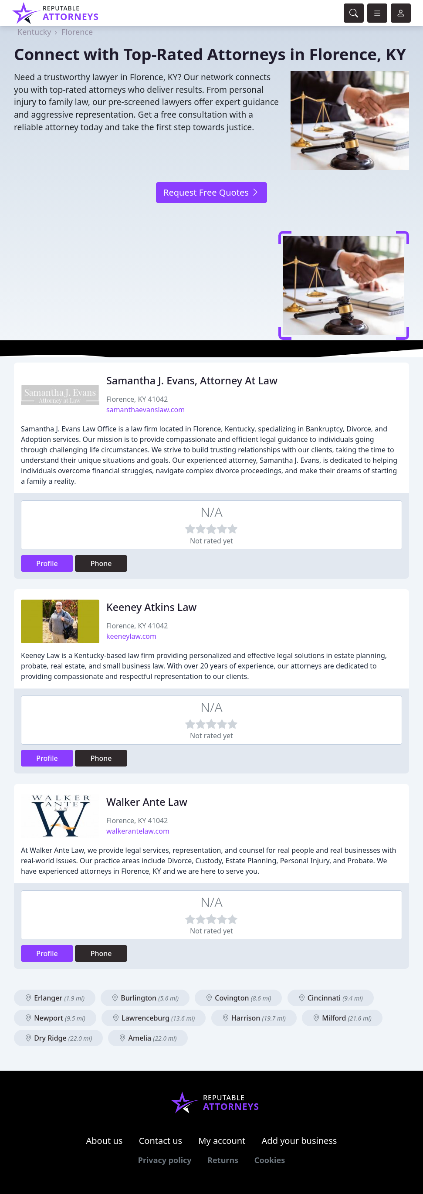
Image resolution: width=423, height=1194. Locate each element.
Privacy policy (165, 1160)
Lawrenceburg (153, 1018)
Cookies (269, 1160)
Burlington (145, 998)
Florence (77, 32)
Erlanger (55, 998)
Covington (238, 998)
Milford (342, 1018)
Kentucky (34, 32)
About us (104, 1141)
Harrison (254, 1018)
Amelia (147, 1038)
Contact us (161, 1141)
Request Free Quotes (211, 192)
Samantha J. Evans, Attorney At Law (191, 380)
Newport (55, 1018)
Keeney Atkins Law (151, 607)
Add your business (299, 1141)
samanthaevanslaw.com (145, 409)
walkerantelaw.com (137, 831)
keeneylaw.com (131, 636)
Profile (47, 563)
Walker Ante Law (146, 802)
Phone (101, 563)
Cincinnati (330, 998)
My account (221, 1141)
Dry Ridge (58, 1038)
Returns (222, 1160)
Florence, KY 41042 (137, 399)
